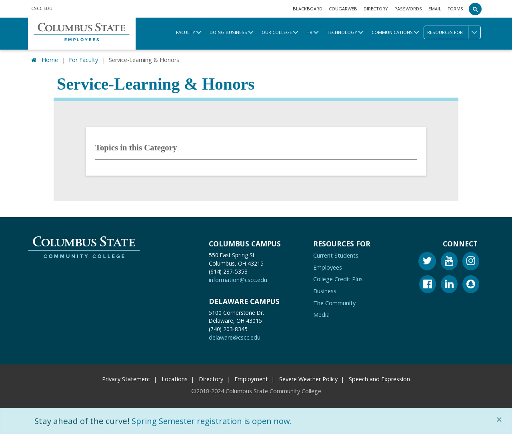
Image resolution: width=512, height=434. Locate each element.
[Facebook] (428, 285)
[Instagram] (471, 262)
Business (324, 291)
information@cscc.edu (238, 280)
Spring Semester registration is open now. (215, 420)
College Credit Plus (338, 279)
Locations (175, 379)
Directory (376, 9)
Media (321, 314)
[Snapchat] (471, 285)
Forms (455, 9)
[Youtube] (449, 262)
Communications (392, 32)
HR (309, 32)
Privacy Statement (126, 379)
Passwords (408, 9)
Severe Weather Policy (308, 379)
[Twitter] (427, 262)
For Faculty (83, 60)
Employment (251, 379)
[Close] (501, 419)
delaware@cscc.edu (234, 337)
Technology (342, 32)
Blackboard (307, 9)
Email (434, 9)
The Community (334, 303)
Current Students (335, 255)
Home (50, 60)
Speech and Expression (379, 379)
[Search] (475, 9)
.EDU (41, 8)
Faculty (185, 32)
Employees (327, 267)
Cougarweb (343, 9)
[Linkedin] (449, 285)
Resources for (453, 32)
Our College (277, 32)
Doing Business (228, 32)
